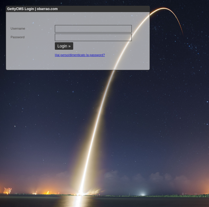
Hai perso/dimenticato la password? (80, 55)
